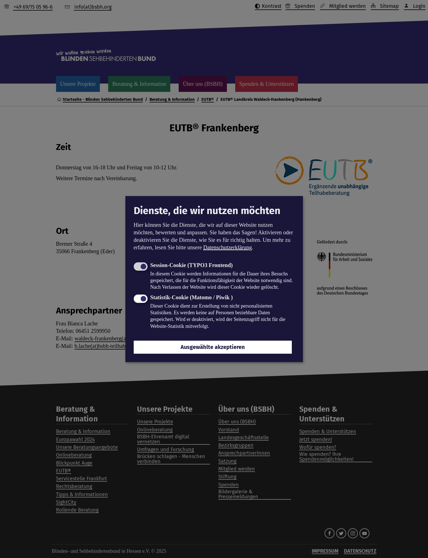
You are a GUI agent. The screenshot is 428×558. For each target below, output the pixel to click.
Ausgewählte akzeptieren (213, 347)
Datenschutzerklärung (227, 247)
